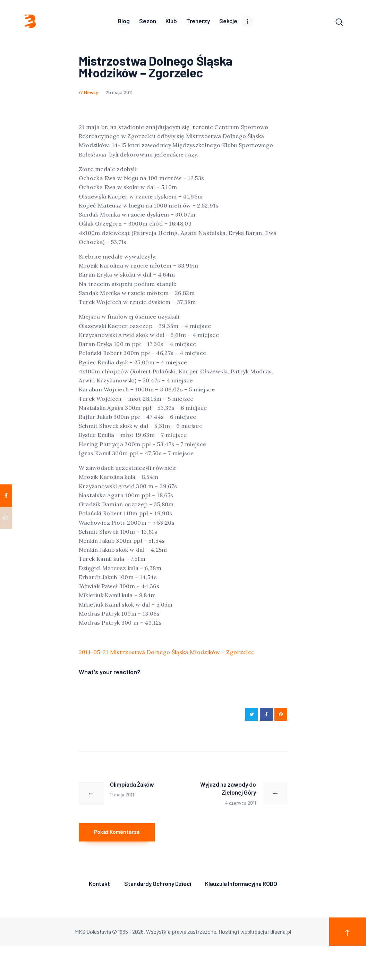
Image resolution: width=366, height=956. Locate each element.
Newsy (91, 94)
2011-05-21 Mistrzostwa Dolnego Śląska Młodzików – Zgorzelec (167, 653)
